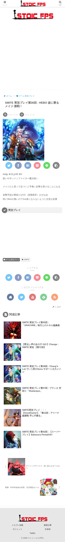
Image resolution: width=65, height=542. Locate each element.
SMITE (25, 260)
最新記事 (48, 525)
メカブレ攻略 (17, 525)
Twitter (32, 533)
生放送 (48, 529)
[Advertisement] (32, 56)
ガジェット (17, 529)
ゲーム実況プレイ (11, 260)
